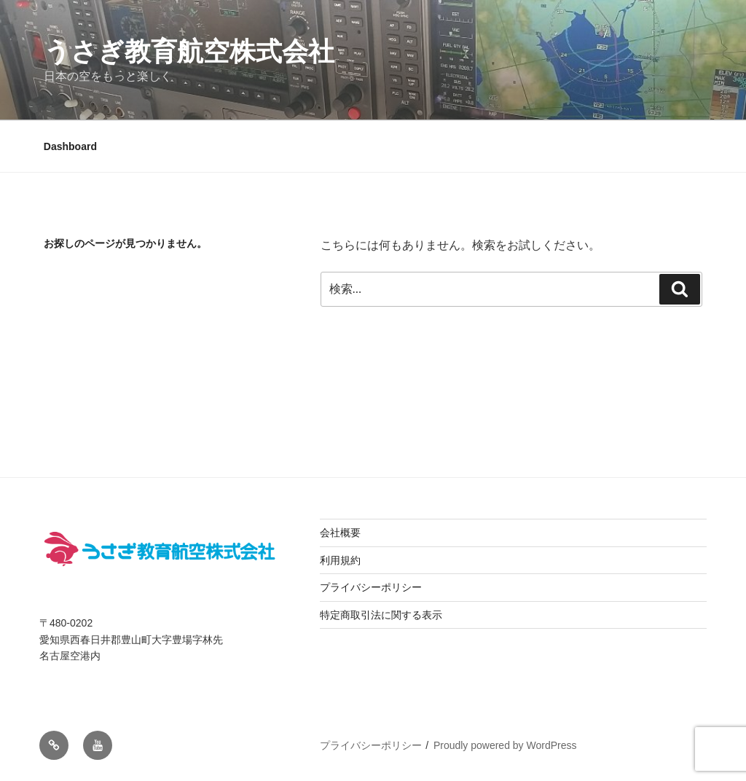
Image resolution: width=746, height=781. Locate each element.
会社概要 (340, 532)
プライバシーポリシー (371, 587)
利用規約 (340, 560)
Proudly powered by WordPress (505, 745)
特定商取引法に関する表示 (381, 615)
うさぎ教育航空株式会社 (189, 51)
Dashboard (70, 146)
